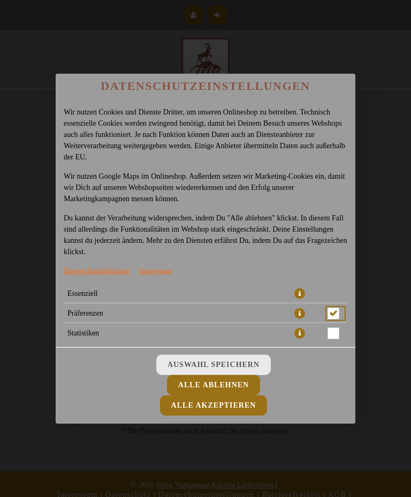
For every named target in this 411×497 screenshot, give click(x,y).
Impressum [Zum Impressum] (155, 270)
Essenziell (82, 293)
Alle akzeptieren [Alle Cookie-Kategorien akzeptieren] (213, 405)
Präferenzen (85, 313)
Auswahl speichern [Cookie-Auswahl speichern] (214, 365)
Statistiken (83, 332)
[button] (299, 293)
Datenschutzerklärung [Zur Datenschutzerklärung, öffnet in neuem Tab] (97, 270)
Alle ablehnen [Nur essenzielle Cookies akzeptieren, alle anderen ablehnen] (213, 385)
